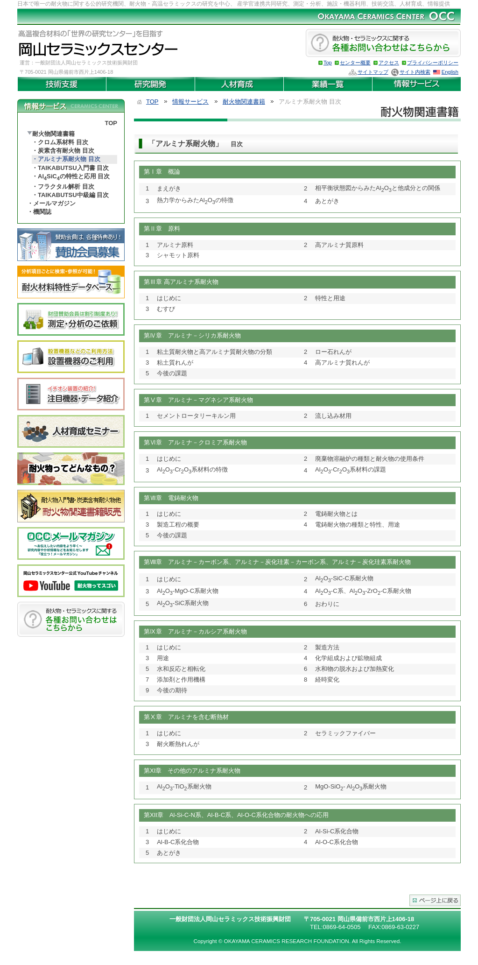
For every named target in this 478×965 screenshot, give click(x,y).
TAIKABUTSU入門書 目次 (73, 167)
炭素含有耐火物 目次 (66, 150)
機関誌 (42, 211)
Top (327, 62)
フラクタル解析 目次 (66, 186)
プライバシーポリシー (432, 62)
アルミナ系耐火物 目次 (69, 158)
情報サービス (190, 101)
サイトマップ (373, 72)
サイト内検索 (415, 72)
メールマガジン (54, 203)
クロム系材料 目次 (63, 142)
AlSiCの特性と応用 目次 (74, 177)
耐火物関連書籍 (53, 133)
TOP (111, 123)
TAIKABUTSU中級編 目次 (73, 194)
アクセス (389, 62)
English (450, 72)
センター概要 (355, 62)
